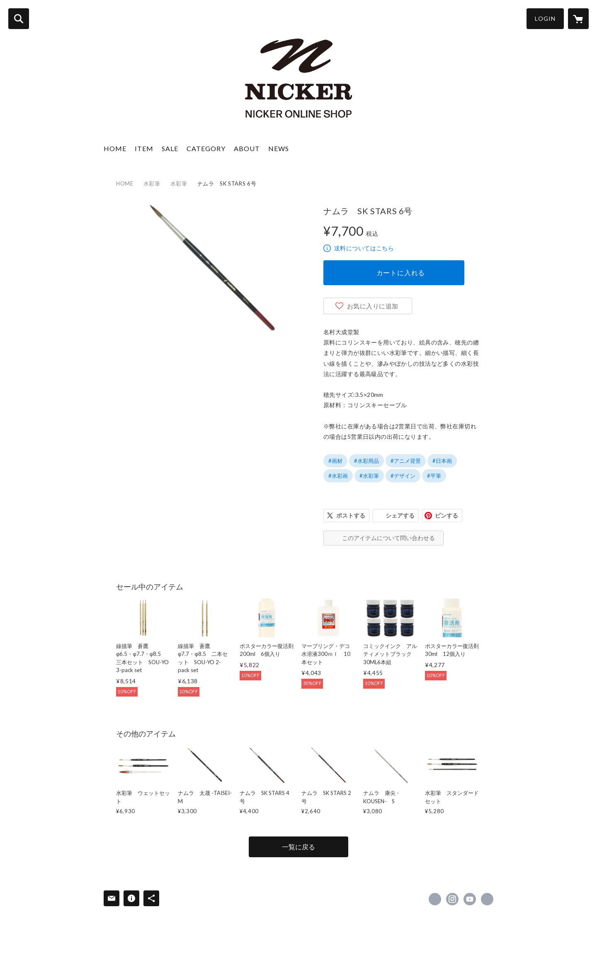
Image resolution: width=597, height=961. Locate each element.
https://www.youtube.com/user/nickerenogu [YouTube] (470, 899)
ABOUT (247, 148)
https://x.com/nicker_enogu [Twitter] (435, 899)
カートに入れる (400, 272)
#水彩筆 (369, 475)
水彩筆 (151, 183)
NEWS (278, 148)
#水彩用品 (366, 460)
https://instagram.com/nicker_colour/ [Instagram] (452, 899)
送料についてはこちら (364, 248)
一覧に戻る (298, 847)
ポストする (350, 515)
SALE (170, 148)
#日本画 (442, 460)
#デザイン (403, 475)
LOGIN (545, 18)
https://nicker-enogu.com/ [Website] (487, 899)
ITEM (144, 148)
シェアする (400, 515)
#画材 (335, 460)
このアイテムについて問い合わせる (388, 537)
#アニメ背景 (406, 460)
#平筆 (434, 475)
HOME (115, 148)
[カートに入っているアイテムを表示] (578, 18)
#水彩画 (338, 475)
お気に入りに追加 (372, 306)
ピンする (446, 515)
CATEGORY (206, 148)
